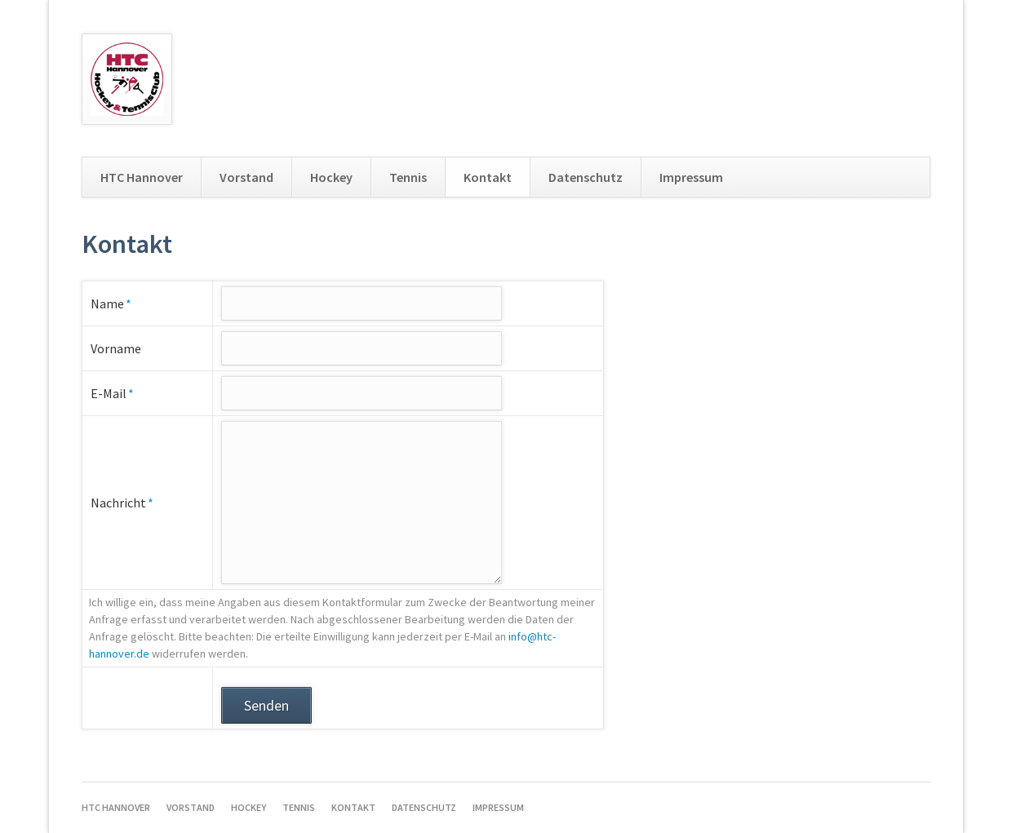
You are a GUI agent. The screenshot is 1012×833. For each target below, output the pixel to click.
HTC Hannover (141, 177)
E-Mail (121, 392)
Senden (266, 705)
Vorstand (246, 177)
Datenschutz (585, 177)
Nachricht (122, 502)
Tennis (408, 177)
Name (121, 303)
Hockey (331, 177)
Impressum (691, 177)
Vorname (116, 348)
